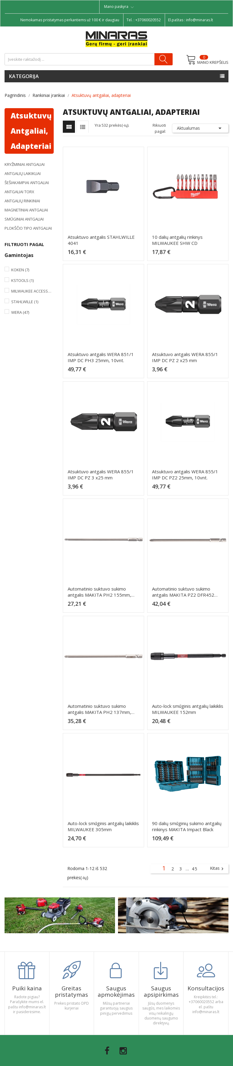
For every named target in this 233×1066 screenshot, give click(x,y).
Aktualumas (200, 128)
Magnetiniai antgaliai (26, 210)
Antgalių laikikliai (23, 173)
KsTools (22, 280)
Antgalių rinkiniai (22, 201)
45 (195, 869)
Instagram (123, 1051)
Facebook (107, 1051)
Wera (20, 312)
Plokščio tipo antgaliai (28, 228)
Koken (20, 269)
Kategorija (24, 76)
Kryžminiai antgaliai (25, 164)
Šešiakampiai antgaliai (27, 182)
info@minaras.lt (199, 19)
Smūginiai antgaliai (24, 219)
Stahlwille (24, 301)
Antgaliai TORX (19, 191)
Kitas (217, 868)
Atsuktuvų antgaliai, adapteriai (31, 131)
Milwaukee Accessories (31, 291)
